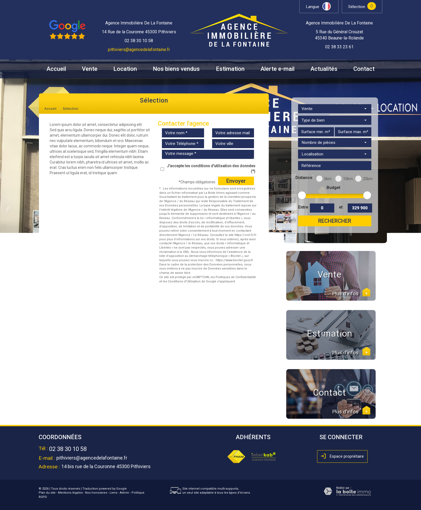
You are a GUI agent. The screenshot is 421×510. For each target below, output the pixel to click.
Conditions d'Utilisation (184, 281)
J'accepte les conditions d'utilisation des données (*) (211, 168)
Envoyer (236, 181)
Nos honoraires (96, 492)
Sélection (356, 6)
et (341, 207)
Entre (303, 207)
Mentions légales (70, 492)
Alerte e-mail (277, 69)
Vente (89, 69)
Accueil (56, 69)
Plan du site (47, 492)
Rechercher (334, 221)
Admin (124, 492)
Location (125, 69)
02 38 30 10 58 (68, 449)
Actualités (323, 69)
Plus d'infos (351, 293)
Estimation (230, 69)
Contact (364, 69)
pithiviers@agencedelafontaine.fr (139, 49)
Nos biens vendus (176, 69)
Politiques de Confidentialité (236, 277)
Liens (113, 492)
